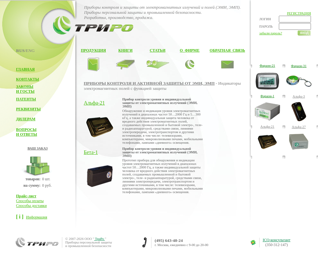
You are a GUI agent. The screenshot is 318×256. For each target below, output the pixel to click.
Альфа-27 (299, 127)
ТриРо (99, 239)
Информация (36, 217)
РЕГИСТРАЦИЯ (299, 13)
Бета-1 (91, 152)
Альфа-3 (299, 96)
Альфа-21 (94, 103)
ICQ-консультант (276, 240)
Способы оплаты (30, 201)
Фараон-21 (267, 65)
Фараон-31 (298, 66)
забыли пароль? (270, 33)
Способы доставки (31, 205)
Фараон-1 (267, 96)
